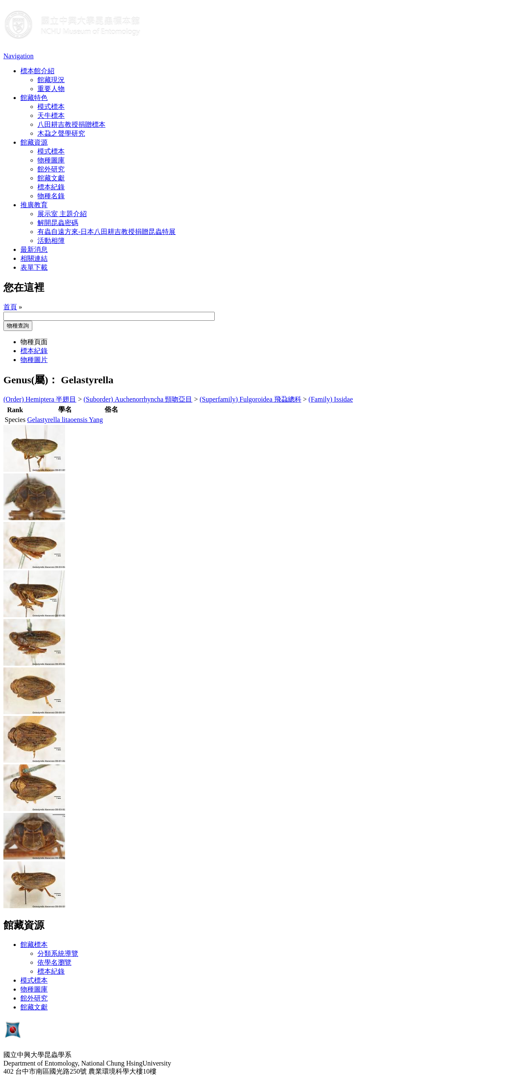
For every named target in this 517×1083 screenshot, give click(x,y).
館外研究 (51, 169)
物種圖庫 (51, 160)
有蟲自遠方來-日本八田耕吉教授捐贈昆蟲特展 (106, 231)
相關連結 (34, 258)
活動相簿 (51, 240)
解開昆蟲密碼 (57, 222)
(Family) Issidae (331, 399)
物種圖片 (34, 359)
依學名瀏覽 (54, 962)
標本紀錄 (51, 187)
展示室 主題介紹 (62, 213)
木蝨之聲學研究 (61, 133)
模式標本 (51, 106)
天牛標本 (51, 115)
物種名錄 (51, 196)
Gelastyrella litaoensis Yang (65, 419)
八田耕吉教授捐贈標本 (71, 124)
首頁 (10, 307)
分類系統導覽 (57, 953)
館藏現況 (51, 79)
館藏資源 (34, 142)
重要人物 (51, 88)
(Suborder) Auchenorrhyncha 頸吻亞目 (138, 399)
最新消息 (34, 249)
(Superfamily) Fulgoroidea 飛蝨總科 (250, 399)
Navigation (18, 56)
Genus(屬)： (30, 379)
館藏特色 (34, 97)
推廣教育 (34, 204)
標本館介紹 (37, 70)
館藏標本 (34, 944)
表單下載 (34, 267)
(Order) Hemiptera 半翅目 (40, 399)
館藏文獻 (51, 178)
